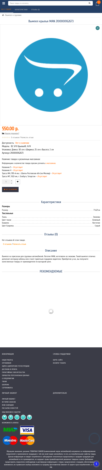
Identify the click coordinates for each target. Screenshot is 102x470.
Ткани (4, 381)
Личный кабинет (8, 399)
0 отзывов (14, 137)
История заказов (9, 402)
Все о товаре (6, 9)
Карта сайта (58, 360)
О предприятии (8, 378)
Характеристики (21, 10)
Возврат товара (59, 363)
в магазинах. (50, 163)
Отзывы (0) (35, 10)
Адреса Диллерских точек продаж (15, 366)
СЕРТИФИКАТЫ (7, 388)
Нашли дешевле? (12, 133)
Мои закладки (8, 405)
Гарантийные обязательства (13, 372)
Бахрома (5, 385)
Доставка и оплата (9, 369)
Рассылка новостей (10, 408)
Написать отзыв (27, 137)
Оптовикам (6, 363)
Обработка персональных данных (15, 375)
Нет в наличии (10, 189)
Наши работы (7, 360)
